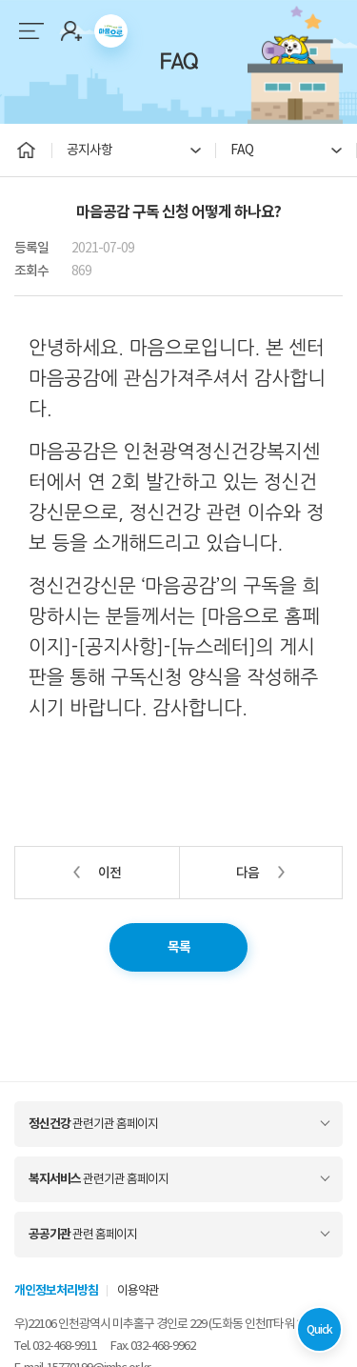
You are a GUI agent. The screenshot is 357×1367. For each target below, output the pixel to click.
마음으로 (111, 31)
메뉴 (31, 31)
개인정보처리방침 (56, 1290)
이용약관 (138, 1290)
